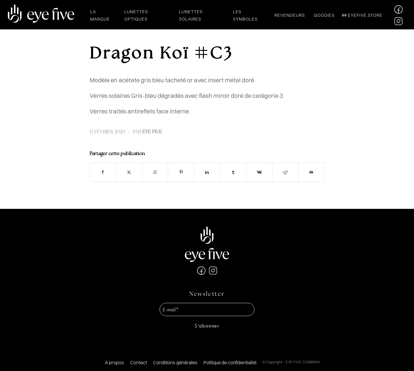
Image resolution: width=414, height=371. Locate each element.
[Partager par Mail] (311, 172)
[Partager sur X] (129, 172)
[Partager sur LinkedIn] (207, 172)
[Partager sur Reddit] (285, 172)
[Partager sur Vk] (259, 172)
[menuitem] (114, 362)
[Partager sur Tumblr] (233, 172)
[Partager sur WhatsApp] (155, 172)
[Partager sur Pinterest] (181, 172)
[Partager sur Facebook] (103, 172)
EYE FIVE (152, 132)
